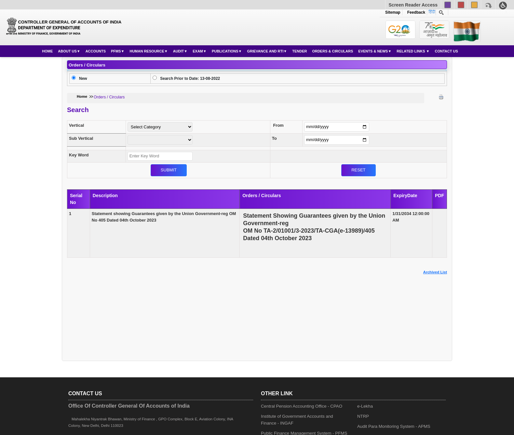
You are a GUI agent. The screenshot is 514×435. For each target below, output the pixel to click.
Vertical (76, 125)
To (274, 138)
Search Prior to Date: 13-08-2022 (190, 78)
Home (47, 51)
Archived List (435, 272)
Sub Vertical (81, 138)
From (278, 125)
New (83, 78)
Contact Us (446, 51)
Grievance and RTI (265, 51)
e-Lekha (365, 406)
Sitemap (392, 12)
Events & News (373, 51)
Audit (178, 51)
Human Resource (146, 51)
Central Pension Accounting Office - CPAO (301, 406)
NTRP (363, 416)
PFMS (116, 51)
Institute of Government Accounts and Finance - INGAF (297, 420)
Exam (198, 51)
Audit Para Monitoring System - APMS (393, 426)
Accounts (96, 51)
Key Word (78, 154)
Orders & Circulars (332, 51)
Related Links (411, 51)
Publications (225, 51)
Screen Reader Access (413, 4)
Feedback (415, 12)
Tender (299, 51)
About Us (67, 51)
